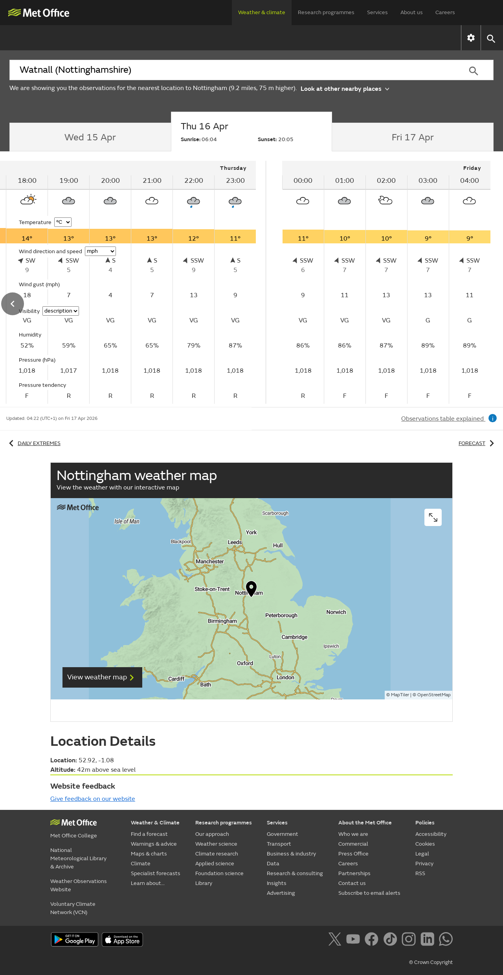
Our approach (212, 834)
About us (411, 12)
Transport (279, 844)
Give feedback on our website (92, 799)
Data (273, 863)
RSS (420, 873)
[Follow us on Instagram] (410, 940)
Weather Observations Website (78, 885)
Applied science (214, 863)
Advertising (281, 893)
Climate (263, 37)
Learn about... (396, 37)
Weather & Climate (155, 822)
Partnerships (354, 873)
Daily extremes (33, 443)
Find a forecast (66, 37)
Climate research (216, 853)
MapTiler (400, 695)
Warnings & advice (138, 37)
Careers (445, 12)
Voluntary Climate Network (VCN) (72, 908)
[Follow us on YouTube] (354, 940)
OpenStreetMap (434, 695)
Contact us (352, 883)
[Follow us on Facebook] (373, 940)
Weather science (216, 844)
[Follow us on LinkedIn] (428, 940)
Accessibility (430, 834)
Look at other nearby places (345, 88)
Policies (425, 822)
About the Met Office (365, 822)
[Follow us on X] (336, 940)
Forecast (478, 443)
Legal (422, 853)
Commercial (353, 844)
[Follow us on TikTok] (391, 940)
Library (203, 883)
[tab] (90, 137)
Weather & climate (261, 12)
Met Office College (73, 835)
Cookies (425, 844)
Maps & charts (209, 37)
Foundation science (219, 873)
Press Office (353, 853)
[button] (490, 38)
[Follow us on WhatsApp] (446, 940)
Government (282, 834)
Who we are (353, 834)
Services (377, 12)
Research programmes (326, 12)
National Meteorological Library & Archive (78, 858)
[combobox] (231, 70)
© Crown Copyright (431, 962)
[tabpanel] (386, 282)
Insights (276, 883)
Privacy (424, 863)
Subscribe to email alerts (369, 893)
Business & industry (291, 853)
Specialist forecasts (325, 37)
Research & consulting (295, 873)
